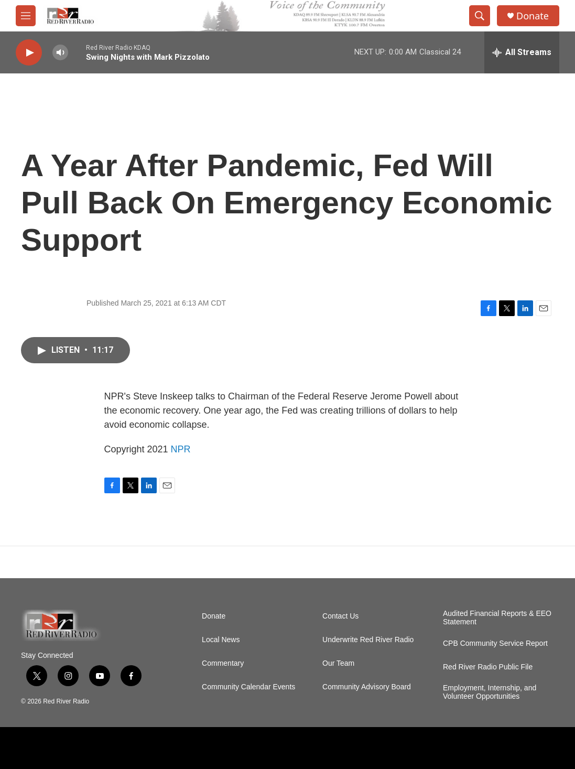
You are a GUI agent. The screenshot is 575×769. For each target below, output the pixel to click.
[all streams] (521, 52)
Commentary (223, 663)
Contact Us (340, 616)
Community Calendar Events (248, 687)
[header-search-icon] (479, 15)
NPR (181, 449)
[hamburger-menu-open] (26, 15)
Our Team (338, 663)
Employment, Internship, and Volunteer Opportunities (489, 692)
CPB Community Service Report (495, 643)
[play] (28, 53)
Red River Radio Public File (488, 667)
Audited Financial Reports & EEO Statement (497, 618)
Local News (221, 640)
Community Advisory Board (366, 687)
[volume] (60, 52)
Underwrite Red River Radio (368, 640)
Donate (532, 15)
